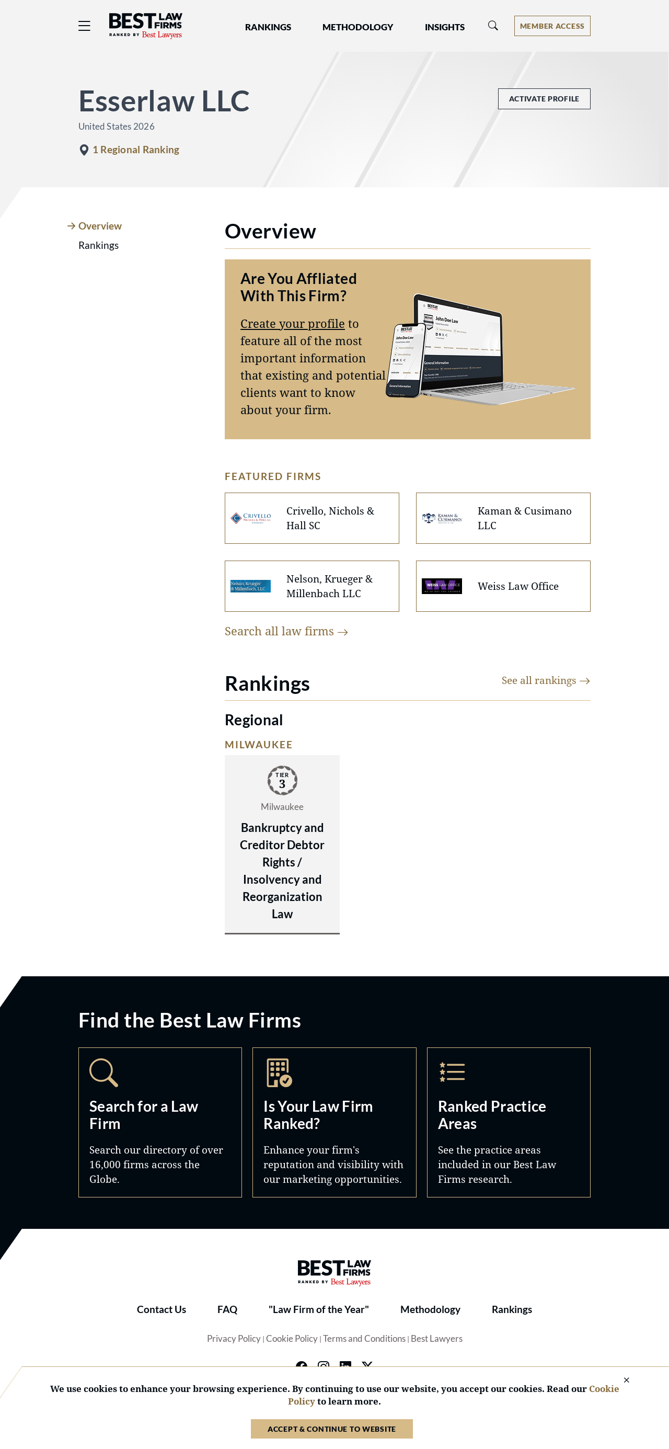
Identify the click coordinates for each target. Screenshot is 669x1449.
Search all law (287, 630)
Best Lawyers (437, 1338)
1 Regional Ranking (136, 149)
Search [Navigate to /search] (160, 1122)
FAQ (227, 1309)
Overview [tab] (100, 226)
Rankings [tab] (98, 245)
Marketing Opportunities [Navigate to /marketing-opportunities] (334, 1122)
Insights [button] (445, 27)
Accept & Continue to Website (332, 1428)
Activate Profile (544, 98)
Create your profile (292, 323)
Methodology (430, 1309)
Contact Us (161, 1309)
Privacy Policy (234, 1338)
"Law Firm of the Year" (319, 1309)
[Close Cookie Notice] (620, 1380)
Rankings (512, 1309)
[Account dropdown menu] (552, 26)
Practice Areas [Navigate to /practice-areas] (509, 1122)
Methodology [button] (358, 27)
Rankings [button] (268, 27)
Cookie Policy (292, 1338)
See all (546, 680)
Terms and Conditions (364, 1338)
